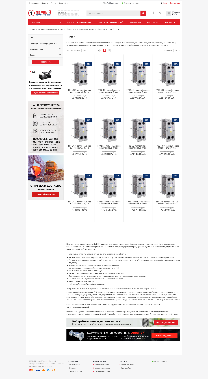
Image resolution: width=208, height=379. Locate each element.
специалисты (132, 311)
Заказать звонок (130, 3)
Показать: (168, 50)
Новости (73, 368)
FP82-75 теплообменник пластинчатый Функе (138, 147)
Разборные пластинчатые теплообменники (57, 29)
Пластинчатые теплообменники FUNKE (95, 29)
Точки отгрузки (75, 371)
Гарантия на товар (103, 371)
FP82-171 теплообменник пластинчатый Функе (79, 147)
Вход (165, 3)
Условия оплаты (102, 364)
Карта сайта (126, 368)
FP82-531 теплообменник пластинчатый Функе (138, 91)
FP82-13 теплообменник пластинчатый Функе (109, 91)
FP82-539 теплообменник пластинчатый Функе (108, 202)
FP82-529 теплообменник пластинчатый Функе (79, 91)
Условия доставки (102, 368)
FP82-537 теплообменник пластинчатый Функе (167, 147)
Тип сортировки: (73, 50)
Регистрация (175, 3)
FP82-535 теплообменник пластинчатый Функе (108, 147)
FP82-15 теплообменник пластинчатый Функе (167, 202)
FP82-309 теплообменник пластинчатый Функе (138, 202)
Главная (31, 29)
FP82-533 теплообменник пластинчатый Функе (167, 91)
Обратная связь (127, 364)
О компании (74, 364)
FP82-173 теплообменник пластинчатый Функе (79, 202)
